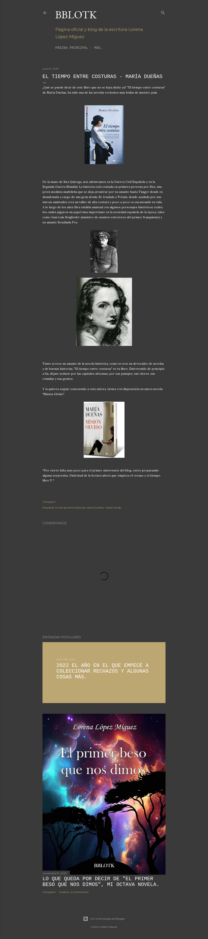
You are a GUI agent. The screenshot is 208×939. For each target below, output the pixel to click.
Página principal (71, 48)
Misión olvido (113, 507)
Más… (98, 48)
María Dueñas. (95, 507)
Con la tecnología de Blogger (104, 918)
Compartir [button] (49, 501)
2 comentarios (81, 684)
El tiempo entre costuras (70, 507)
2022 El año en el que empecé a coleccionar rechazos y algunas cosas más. (102, 671)
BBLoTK (76, 15)
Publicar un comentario (73, 892)
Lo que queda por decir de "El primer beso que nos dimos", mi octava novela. (100, 881)
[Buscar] (163, 12)
